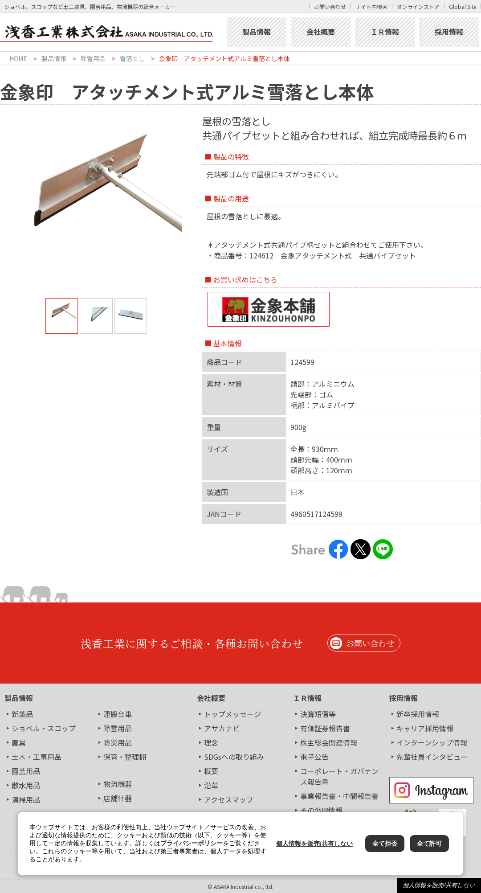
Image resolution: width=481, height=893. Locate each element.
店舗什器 (117, 798)
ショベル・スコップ (44, 728)
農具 (19, 742)
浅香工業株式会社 (112, 32)
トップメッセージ (232, 714)
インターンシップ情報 (431, 742)
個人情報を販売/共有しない (439, 885)
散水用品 (26, 785)
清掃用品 (26, 799)
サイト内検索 (371, 6)
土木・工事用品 (36, 756)
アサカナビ (222, 728)
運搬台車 (117, 714)
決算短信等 (318, 714)
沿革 (211, 785)
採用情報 (449, 31)
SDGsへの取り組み (234, 756)
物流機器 (117, 783)
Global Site (462, 6)
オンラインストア (418, 6)
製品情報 (256, 31)
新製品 (22, 714)
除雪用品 (93, 58)
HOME (18, 58)
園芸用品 (26, 771)
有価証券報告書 (325, 728)
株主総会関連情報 (328, 742)
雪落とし (132, 58)
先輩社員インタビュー (432, 756)
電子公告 (314, 756)
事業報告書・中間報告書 (339, 796)
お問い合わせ (330, 6)
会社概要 (320, 31)
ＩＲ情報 (385, 31)
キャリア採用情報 (424, 728)
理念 (211, 742)
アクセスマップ (228, 799)
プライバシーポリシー (191, 843)
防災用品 (117, 742)
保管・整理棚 (124, 756)
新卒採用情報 (417, 714)
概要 (211, 771)
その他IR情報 (321, 810)
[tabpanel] (96, 180)
